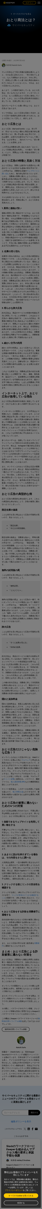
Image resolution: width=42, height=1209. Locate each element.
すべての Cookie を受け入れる (21, 1195)
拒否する (21, 1203)
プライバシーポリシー (14, 1190)
